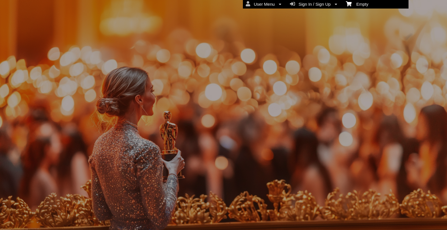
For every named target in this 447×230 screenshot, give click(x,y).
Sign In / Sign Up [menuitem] (313, 4)
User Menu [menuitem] (263, 4)
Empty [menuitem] (357, 4)
